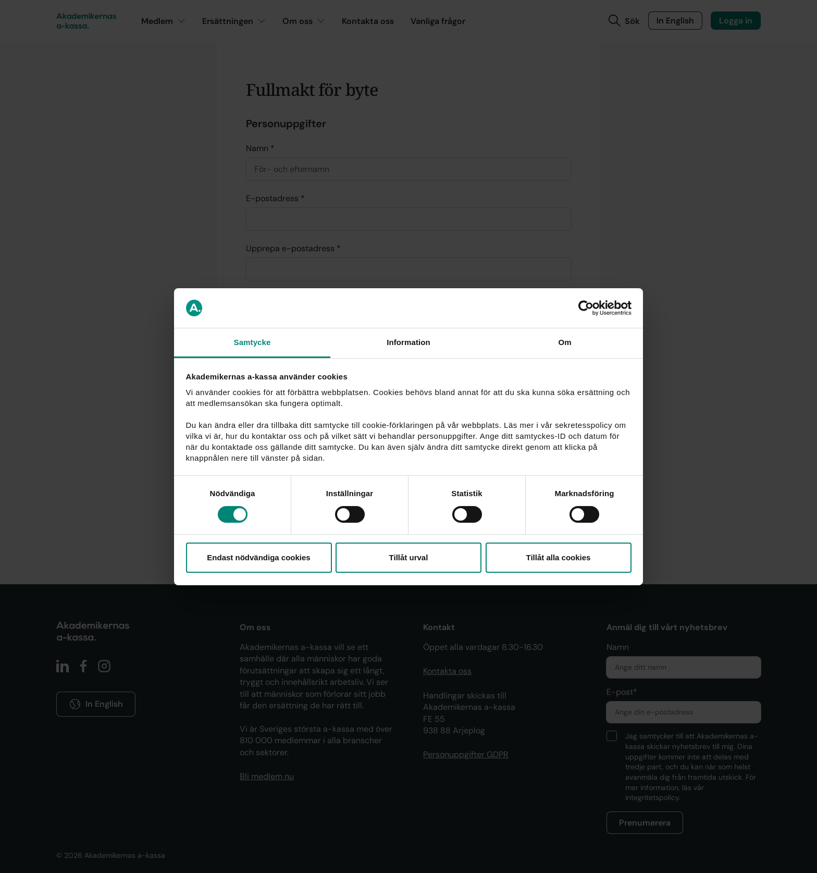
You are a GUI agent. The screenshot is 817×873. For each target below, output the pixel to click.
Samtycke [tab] (252, 342)
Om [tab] (564, 342)
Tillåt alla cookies (558, 557)
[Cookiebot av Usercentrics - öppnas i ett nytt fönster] (586, 308)
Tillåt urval (408, 557)
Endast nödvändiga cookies (258, 557)
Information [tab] (408, 342)
